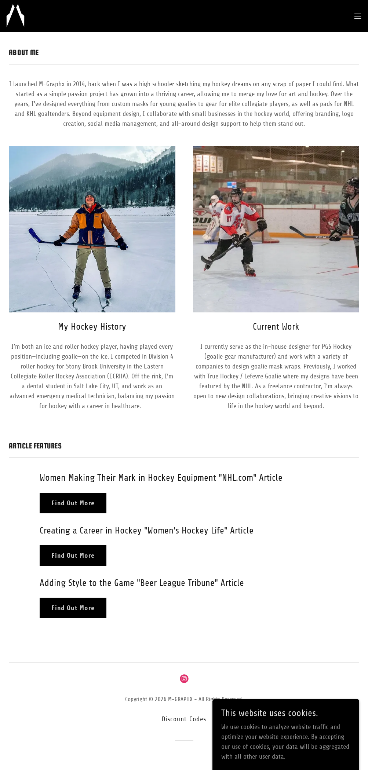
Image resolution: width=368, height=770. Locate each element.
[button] (357, 16)
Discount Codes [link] (184, 719)
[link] (15, 16)
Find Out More (73, 503)
